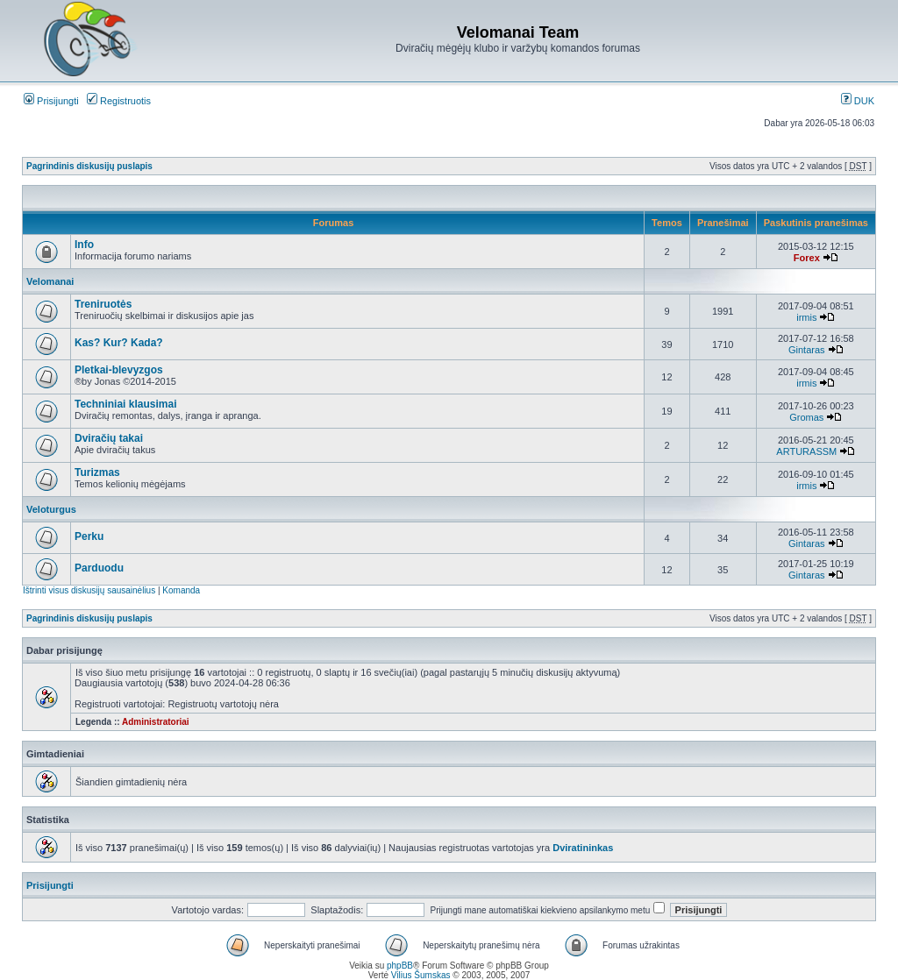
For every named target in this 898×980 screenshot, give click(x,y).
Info (84, 244)
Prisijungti (51, 101)
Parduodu (99, 568)
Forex (807, 257)
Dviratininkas (582, 847)
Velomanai (50, 281)
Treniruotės (103, 304)
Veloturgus (51, 509)
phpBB (400, 965)
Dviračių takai (109, 438)
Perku (89, 536)
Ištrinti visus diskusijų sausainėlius (89, 590)
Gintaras (806, 349)
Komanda (181, 590)
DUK (857, 101)
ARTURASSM (806, 451)
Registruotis (119, 101)
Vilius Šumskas (421, 975)
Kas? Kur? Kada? (119, 343)
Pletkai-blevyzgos (119, 370)
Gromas (806, 417)
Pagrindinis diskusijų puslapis (89, 166)
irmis (806, 317)
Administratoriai (155, 722)
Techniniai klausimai (125, 404)
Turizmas (97, 472)
